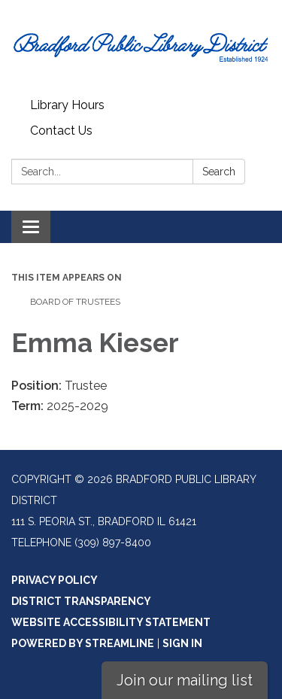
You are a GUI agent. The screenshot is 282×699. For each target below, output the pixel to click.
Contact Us (61, 130)
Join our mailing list (185, 680)
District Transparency (81, 601)
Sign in (182, 643)
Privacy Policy (54, 580)
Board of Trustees (75, 301)
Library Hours (67, 105)
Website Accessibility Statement (111, 622)
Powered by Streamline (82, 643)
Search (218, 172)
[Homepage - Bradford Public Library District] (141, 46)
